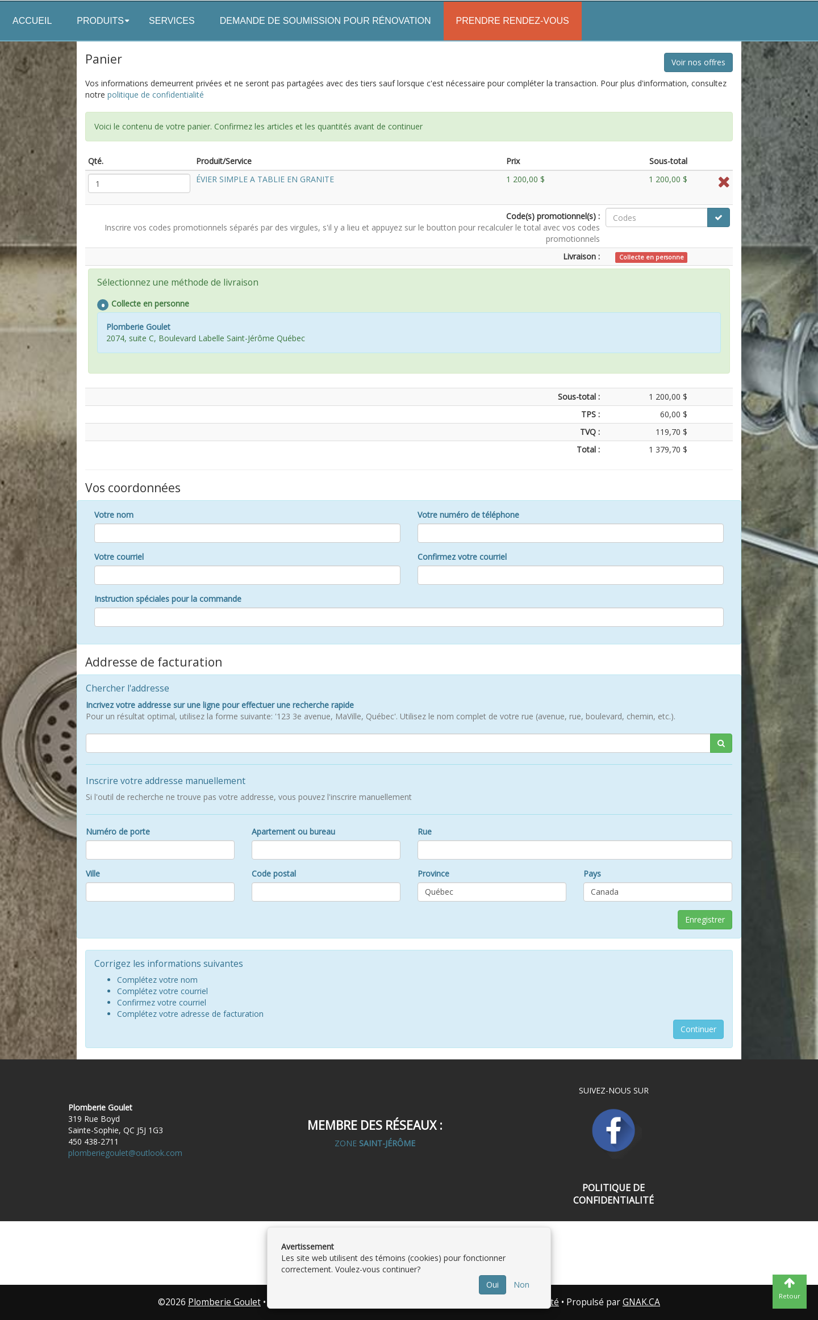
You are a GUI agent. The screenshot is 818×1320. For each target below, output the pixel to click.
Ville (93, 873)
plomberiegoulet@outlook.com (125, 1152)
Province (433, 873)
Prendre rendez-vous (512, 21)
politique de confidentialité (155, 94)
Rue (425, 831)
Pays (592, 873)
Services (172, 21)
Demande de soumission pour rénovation (325, 21)
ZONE (375, 1143)
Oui (492, 1284)
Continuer (698, 1029)
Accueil (32, 21)
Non (521, 1284)
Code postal (274, 873)
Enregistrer (705, 919)
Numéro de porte (118, 831)
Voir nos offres (698, 62)
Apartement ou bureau (293, 831)
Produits (100, 21)
